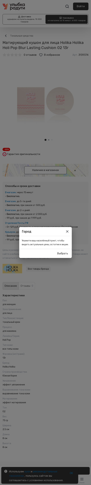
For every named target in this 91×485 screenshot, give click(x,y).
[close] (67, 231)
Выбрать (62, 253)
